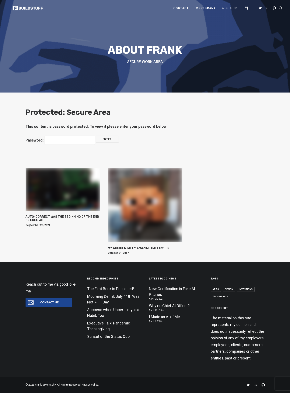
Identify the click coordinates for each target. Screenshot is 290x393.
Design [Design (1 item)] (229, 289)
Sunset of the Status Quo (108, 336)
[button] (261, 8)
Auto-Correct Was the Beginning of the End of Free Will (62, 218)
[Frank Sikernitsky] (24, 8)
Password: (60, 140)
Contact (181, 8)
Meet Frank (206, 8)
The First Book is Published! (110, 288)
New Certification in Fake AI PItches (172, 291)
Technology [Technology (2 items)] (220, 296)
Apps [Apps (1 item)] (216, 289)
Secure (232, 8)
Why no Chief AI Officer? (169, 305)
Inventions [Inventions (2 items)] (246, 289)
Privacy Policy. (90, 384)
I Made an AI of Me (164, 316)
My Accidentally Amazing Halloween (139, 248)
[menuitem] (181, 8)
